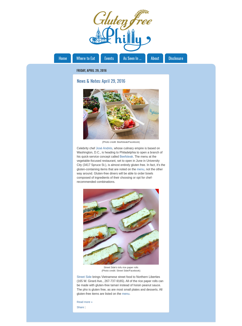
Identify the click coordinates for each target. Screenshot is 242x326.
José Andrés (104, 148)
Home (63, 58)
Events (109, 58)
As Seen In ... (132, 58)
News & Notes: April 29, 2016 (101, 80)
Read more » (84, 301)
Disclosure (176, 58)
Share (80, 307)
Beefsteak (126, 156)
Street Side (84, 276)
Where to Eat (85, 58)
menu (140, 169)
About (155, 58)
